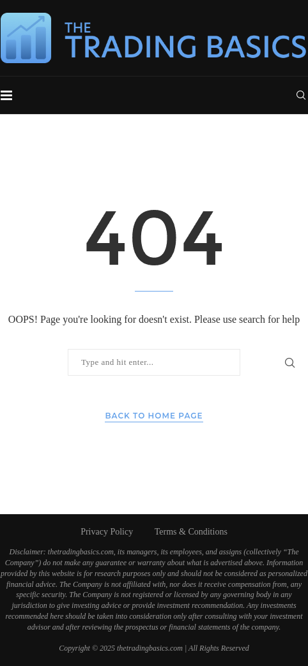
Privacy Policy (107, 531)
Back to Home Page (154, 415)
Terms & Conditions (191, 531)
